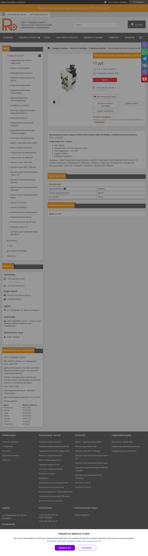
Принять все (65, 548)
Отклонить (87, 548)
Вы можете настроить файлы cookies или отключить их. (73, 541)
